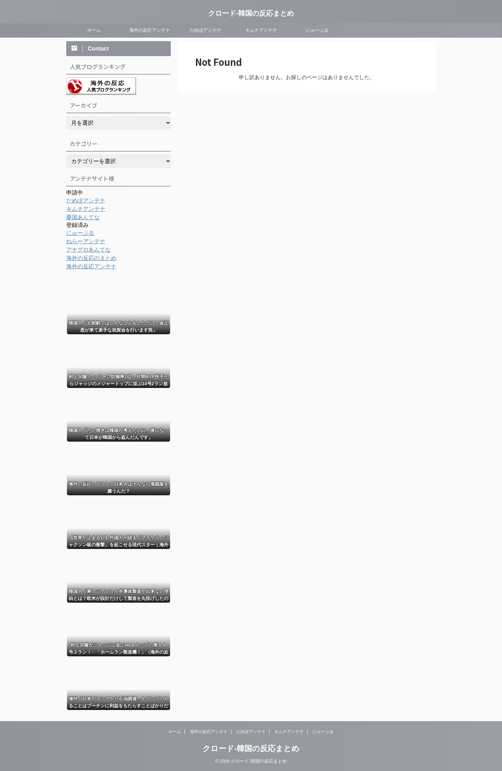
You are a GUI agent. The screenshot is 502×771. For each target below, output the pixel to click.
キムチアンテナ (261, 30)
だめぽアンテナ (205, 30)
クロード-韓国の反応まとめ (251, 13)
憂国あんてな (81, 217)
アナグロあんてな (85, 250)
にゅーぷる (317, 30)
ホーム (94, 30)
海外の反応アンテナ (149, 30)
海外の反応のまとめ (88, 258)
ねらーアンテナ (83, 241)
